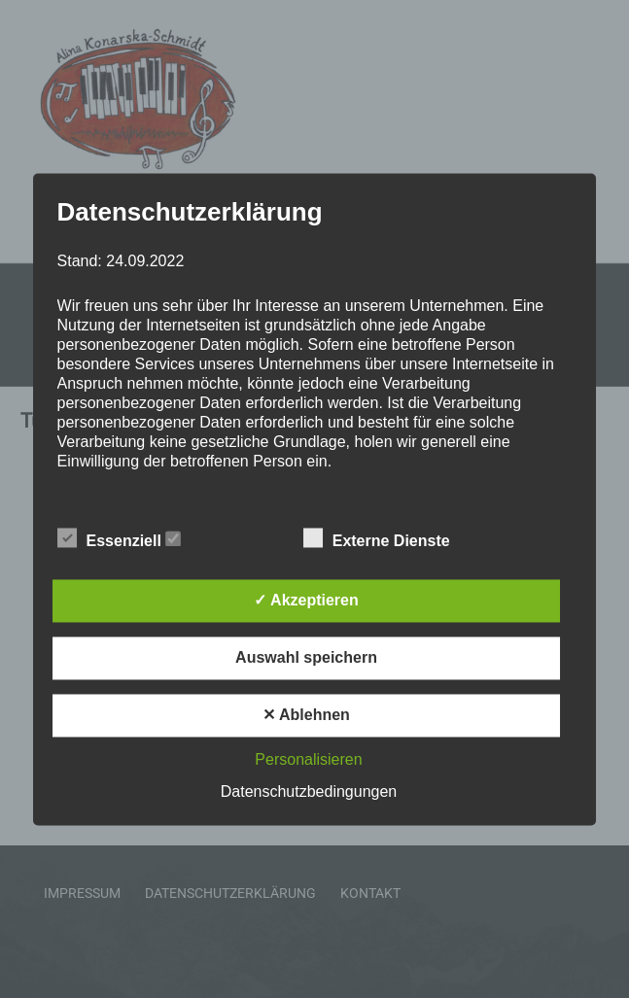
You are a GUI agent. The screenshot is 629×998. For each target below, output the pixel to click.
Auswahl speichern (306, 657)
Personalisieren (308, 759)
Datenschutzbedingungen (309, 791)
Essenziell (119, 538)
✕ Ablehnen (306, 714)
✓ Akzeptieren (306, 600)
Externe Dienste (386, 538)
